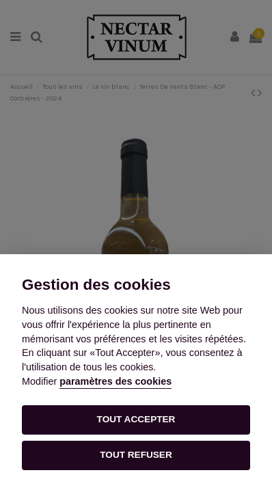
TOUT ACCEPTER (136, 419)
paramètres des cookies (115, 381)
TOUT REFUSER (136, 455)
